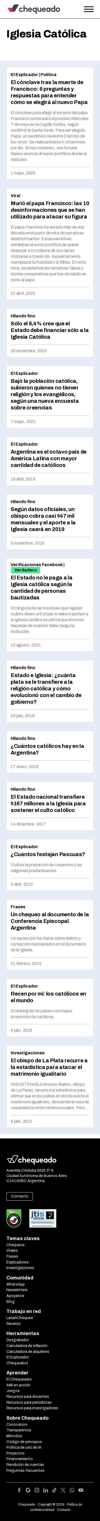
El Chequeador (19, 1379)
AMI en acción (18, 1385)
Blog (10, 1302)
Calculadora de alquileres (27, 1352)
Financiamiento (19, 1459)
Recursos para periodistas (29, 1402)
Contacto (19, 1196)
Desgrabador (17, 1340)
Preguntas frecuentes (25, 1471)
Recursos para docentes (27, 1397)
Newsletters (16, 1290)
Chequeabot (17, 1363)
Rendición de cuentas (25, 1465)
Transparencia (18, 1430)
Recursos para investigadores (32, 1408)
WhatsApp (15, 1284)
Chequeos (15, 1245)
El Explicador (24, 74)
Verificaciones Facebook (37, 564)
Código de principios (24, 1442)
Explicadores (17, 1262)
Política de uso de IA (23, 1447)
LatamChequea (19, 1318)
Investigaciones (28, 1053)
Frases (18, 907)
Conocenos (16, 1425)
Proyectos (15, 1453)
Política (49, 74)
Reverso (13, 1324)
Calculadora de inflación (26, 1346)
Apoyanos (15, 1296)
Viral (15, 195)
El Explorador (17, 1357)
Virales (12, 1251)
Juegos (13, 1391)
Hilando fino (23, 316)
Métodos (14, 1436)
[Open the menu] (89, 9)
